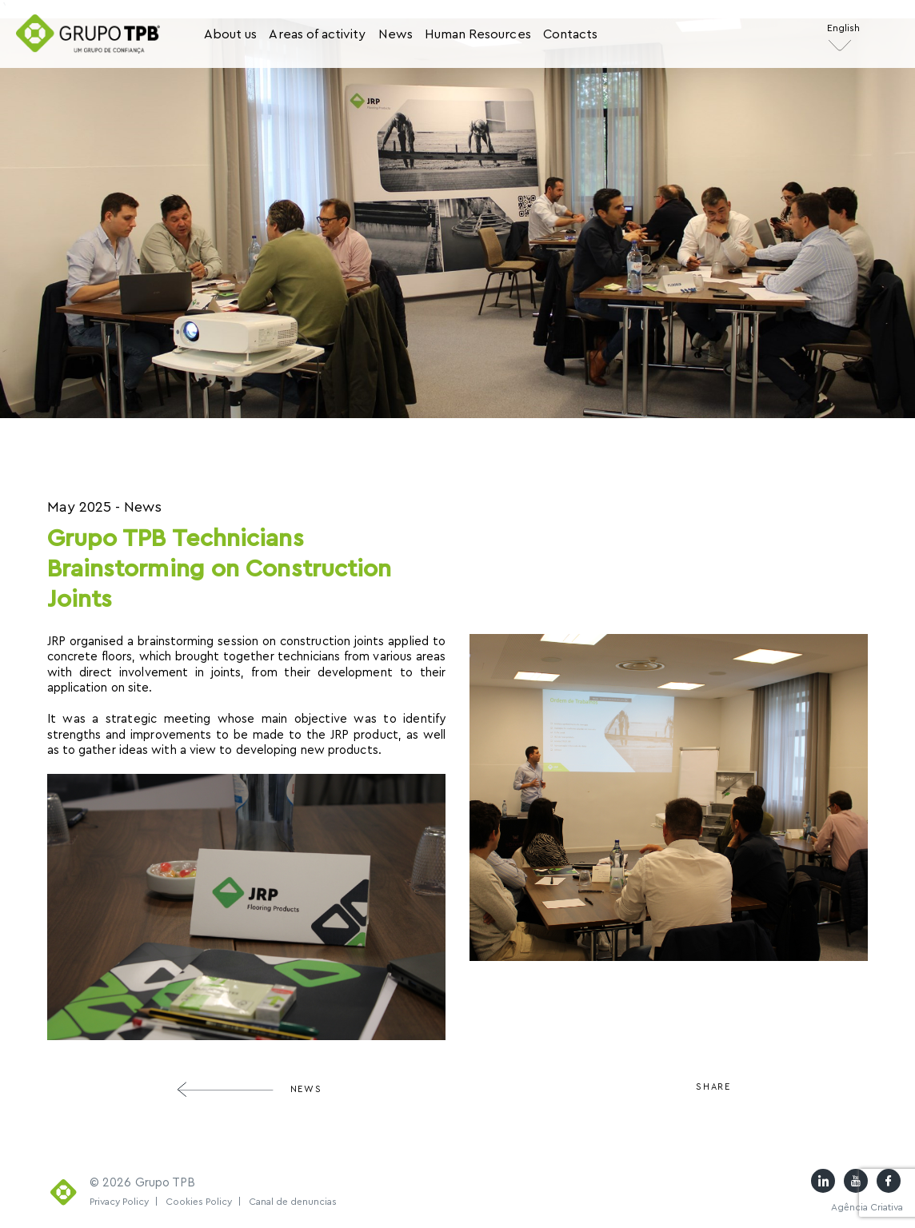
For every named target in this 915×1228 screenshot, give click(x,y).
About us (230, 34)
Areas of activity (317, 34)
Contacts (570, 34)
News (395, 34)
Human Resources (478, 34)
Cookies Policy (204, 1201)
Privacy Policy (124, 1201)
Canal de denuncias (293, 1201)
